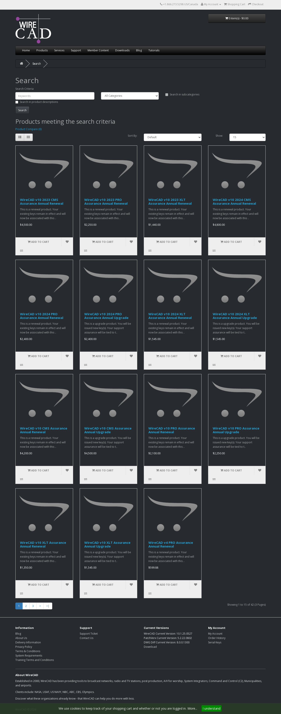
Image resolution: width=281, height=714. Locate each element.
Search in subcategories (182, 94)
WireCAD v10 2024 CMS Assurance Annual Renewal (234, 201)
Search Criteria (24, 89)
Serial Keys (214, 642)
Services (59, 50)
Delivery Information (28, 642)
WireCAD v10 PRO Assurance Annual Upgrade (236, 430)
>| (47, 606)
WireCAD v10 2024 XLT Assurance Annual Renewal (170, 316)
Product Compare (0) (28, 129)
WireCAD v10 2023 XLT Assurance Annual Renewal (170, 201)
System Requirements (28, 655)
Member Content (98, 50)
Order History (216, 638)
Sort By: (132, 136)
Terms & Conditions (27, 651)
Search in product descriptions (36, 102)
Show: (219, 136)
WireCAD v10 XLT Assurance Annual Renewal (43, 544)
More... (192, 708)
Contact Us (86, 638)
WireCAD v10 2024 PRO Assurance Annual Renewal (41, 316)
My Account (215, 633)
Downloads (122, 50)
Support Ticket (89, 633)
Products (42, 50)
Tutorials (153, 50)
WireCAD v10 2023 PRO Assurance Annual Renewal (106, 201)
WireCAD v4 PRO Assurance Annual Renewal (170, 544)
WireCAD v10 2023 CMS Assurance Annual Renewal (41, 201)
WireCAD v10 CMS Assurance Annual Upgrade (107, 430)
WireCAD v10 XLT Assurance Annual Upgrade (107, 544)
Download (150, 647)
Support (76, 50)
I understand (211, 708)
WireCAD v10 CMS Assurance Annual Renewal (43, 430)
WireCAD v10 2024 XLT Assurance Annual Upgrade (235, 316)
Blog (139, 50)
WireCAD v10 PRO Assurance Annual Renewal (171, 430)
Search (36, 63)
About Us (21, 638)
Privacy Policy (23, 647)
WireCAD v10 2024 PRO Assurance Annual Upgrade (106, 316)
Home (26, 50)
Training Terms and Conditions (34, 660)
